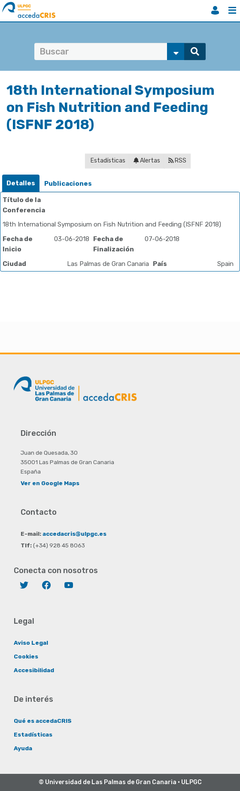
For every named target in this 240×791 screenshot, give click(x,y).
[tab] (20, 183)
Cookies (26, 656)
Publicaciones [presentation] (68, 183)
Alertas (147, 160)
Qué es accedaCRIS (43, 720)
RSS (177, 160)
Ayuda (23, 748)
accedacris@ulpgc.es (74, 533)
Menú (232, 10)
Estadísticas (107, 160)
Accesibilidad (34, 670)
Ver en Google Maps (50, 483)
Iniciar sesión (215, 10)
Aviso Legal (31, 642)
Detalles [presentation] (20, 183)
